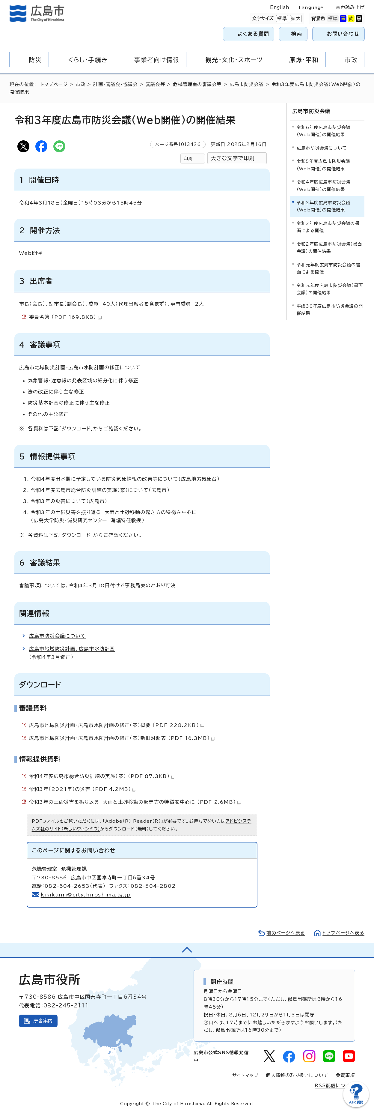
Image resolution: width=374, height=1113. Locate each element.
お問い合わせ (343, 33)
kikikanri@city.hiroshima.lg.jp (86, 894)
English (279, 7)
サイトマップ (245, 1075)
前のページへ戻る (285, 933)
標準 (281, 18)
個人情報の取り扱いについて (297, 1075)
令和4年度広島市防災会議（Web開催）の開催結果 (323, 185)
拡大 (295, 18)
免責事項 (345, 1075)
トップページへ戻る (343, 933)
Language (311, 7)
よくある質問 (253, 33)
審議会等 (155, 84)
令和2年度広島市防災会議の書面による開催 (328, 227)
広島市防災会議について (57, 635)
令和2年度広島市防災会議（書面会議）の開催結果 (329, 247)
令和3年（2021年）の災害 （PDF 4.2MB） (82, 789)
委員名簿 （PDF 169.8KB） (65, 317)
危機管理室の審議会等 (197, 84)
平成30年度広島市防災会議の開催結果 (330, 310)
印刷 (188, 158)
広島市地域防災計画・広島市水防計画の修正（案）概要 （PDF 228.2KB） (116, 725)
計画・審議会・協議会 (115, 84)
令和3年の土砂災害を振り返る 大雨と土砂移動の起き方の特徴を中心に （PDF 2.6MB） (135, 802)
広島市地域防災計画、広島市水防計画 (72, 648)
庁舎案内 (43, 1021)
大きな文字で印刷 (232, 158)
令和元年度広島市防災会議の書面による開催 (329, 268)
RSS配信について (335, 1085)
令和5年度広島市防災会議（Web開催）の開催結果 (323, 165)
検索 (296, 33)
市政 (80, 84)
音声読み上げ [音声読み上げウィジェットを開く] (350, 7)
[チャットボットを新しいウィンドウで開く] (356, 1106)
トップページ (54, 84)
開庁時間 (222, 981)
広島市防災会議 (246, 84)
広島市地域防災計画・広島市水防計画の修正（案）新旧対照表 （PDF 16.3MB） (122, 738)
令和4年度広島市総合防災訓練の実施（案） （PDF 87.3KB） (102, 776)
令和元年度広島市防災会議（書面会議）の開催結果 (330, 289)
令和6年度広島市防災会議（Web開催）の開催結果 (323, 131)
